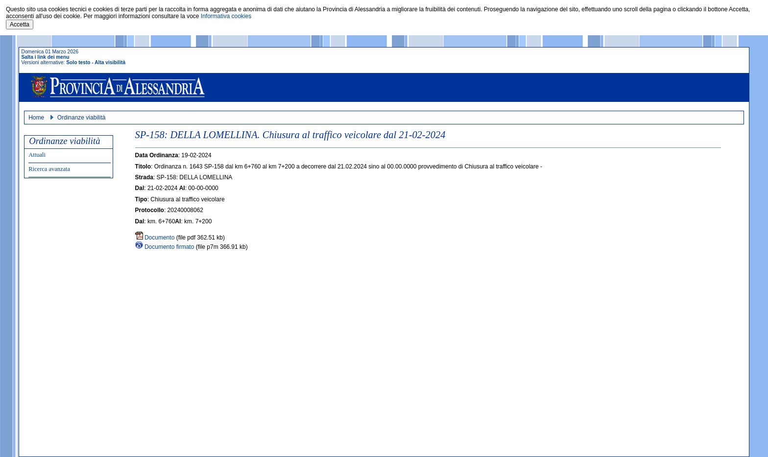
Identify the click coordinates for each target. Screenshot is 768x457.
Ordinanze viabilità (81, 117)
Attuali (37, 154)
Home (36, 117)
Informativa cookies (226, 16)
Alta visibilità (110, 62)
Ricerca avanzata (49, 169)
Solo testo (78, 62)
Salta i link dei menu (46, 57)
